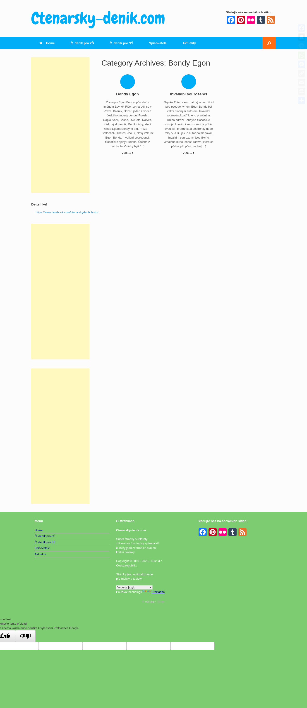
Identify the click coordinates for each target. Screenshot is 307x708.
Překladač (153, 592)
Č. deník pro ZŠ (82, 43)
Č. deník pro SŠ (121, 43)
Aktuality (189, 43)
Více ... (128, 153)
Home (47, 43)
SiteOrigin (150, 601)
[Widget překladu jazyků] (134, 587)
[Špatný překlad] (25, 636)
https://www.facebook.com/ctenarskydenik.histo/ (67, 212)
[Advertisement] (60, 125)
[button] (269, 43)
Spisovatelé (158, 43)
